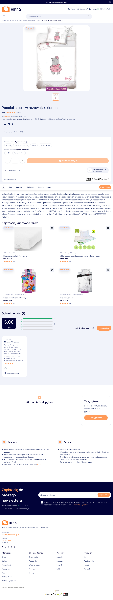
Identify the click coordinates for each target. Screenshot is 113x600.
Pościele (59, 557)
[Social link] (2, 547)
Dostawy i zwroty (44, 187)
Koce (85, 557)
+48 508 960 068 (8, 540)
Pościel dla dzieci (22, 20)
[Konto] (71, 9)
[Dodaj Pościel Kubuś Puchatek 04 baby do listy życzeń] (52, 270)
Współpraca (6, 569)
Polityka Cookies (7, 577)
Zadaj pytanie (96, 417)
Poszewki (87, 569)
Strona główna (6, 20)
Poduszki (59, 561)
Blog (3, 573)
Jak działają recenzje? (85, 328)
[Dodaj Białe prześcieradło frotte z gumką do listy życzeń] (52, 228)
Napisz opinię (104, 328)
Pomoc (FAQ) (6, 565)
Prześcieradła (89, 561)
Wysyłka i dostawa (35, 565)
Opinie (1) (30, 187)
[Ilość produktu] (15, 160)
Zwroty (31, 573)
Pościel (14, 20)
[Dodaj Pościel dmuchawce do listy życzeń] (108, 270)
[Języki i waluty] (105, 9)
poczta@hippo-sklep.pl (10, 535)
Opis (10, 187)
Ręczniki (59, 565)
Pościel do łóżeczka (35, 20)
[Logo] (12, 9)
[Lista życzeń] (82, 9)
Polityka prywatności (9, 581)
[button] (55, 97)
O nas (4, 557)
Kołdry (58, 569)
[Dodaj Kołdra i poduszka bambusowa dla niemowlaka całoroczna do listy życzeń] (108, 228)
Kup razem (19, 187)
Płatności (32, 569)
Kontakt (4, 561)
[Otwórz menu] (4, 16)
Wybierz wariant (105, 187)
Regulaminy (33, 561)
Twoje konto (33, 557)
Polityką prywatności (82, 505)
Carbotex (7, 116)
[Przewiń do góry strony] (3, 187)
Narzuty (86, 565)
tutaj (39, 464)
